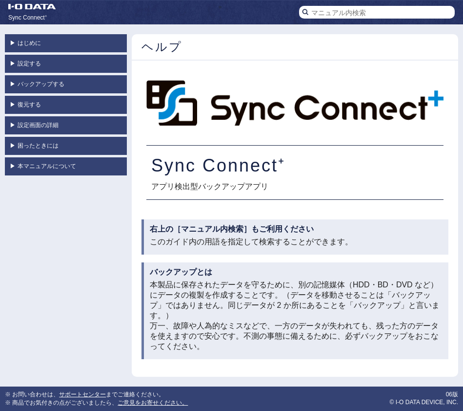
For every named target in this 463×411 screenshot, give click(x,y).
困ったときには (34, 145)
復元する (25, 104)
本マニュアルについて (43, 166)
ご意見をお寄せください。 (153, 402)
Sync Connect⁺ (27, 17)
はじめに (25, 43)
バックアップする (37, 84)
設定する (25, 63)
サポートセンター (82, 394)
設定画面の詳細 (34, 125)
